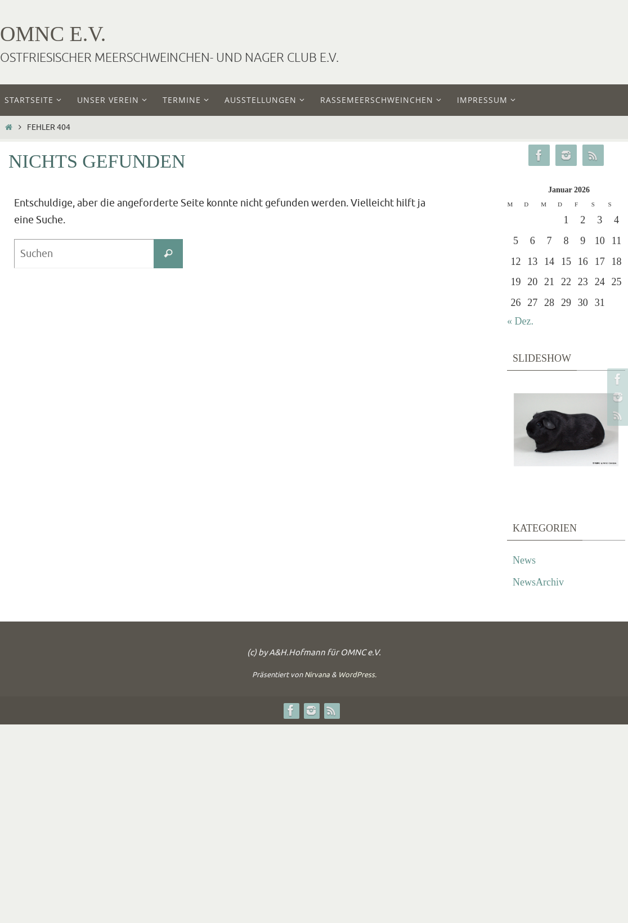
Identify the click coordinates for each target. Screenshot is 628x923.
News (524, 560)
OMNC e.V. (53, 34)
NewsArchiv (538, 582)
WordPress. (357, 674)
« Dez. (520, 321)
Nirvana (317, 674)
